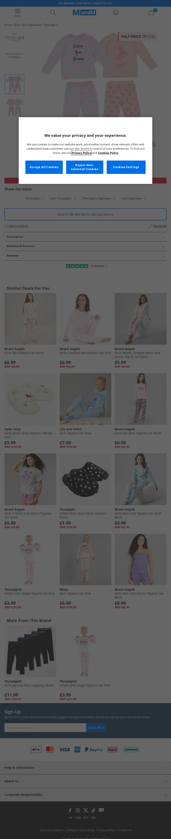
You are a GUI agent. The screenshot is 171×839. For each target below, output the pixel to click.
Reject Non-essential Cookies (84, 167)
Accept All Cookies (44, 167)
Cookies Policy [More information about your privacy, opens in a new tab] (108, 153)
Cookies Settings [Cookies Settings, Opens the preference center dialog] (126, 167)
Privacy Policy (81, 153)
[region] (85, 150)
